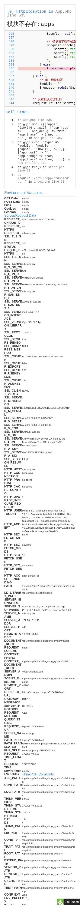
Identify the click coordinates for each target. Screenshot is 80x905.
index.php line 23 (49, 181)
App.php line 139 (32, 163)
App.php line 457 (48, 138)
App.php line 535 (37, 120)
